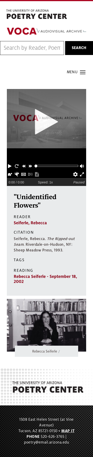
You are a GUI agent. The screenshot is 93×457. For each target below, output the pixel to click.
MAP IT (67, 431)
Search (79, 48)
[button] (10, 165)
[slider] (36, 166)
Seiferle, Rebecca (30, 223)
